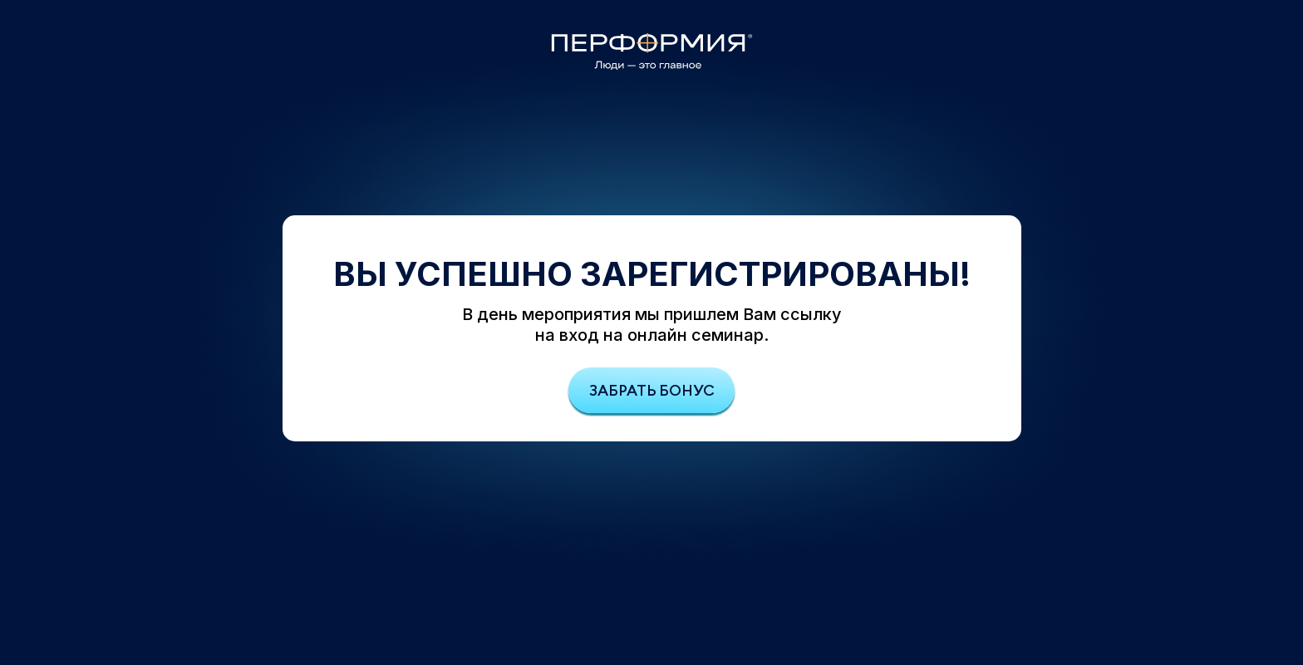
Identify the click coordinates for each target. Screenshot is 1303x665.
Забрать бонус (652, 390)
